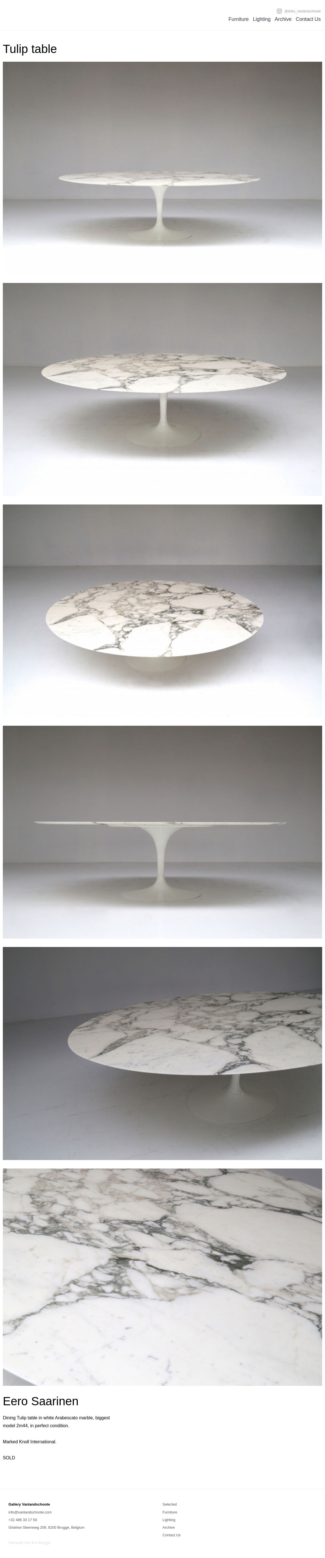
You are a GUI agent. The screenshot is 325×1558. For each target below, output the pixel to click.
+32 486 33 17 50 (22, 1520)
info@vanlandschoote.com (30, 1512)
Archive (283, 19)
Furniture (238, 19)
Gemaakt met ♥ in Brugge (29, 1543)
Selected (170, 1504)
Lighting (262, 19)
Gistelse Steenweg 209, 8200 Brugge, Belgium (46, 1527)
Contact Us (308, 19)
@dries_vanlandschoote (299, 11)
